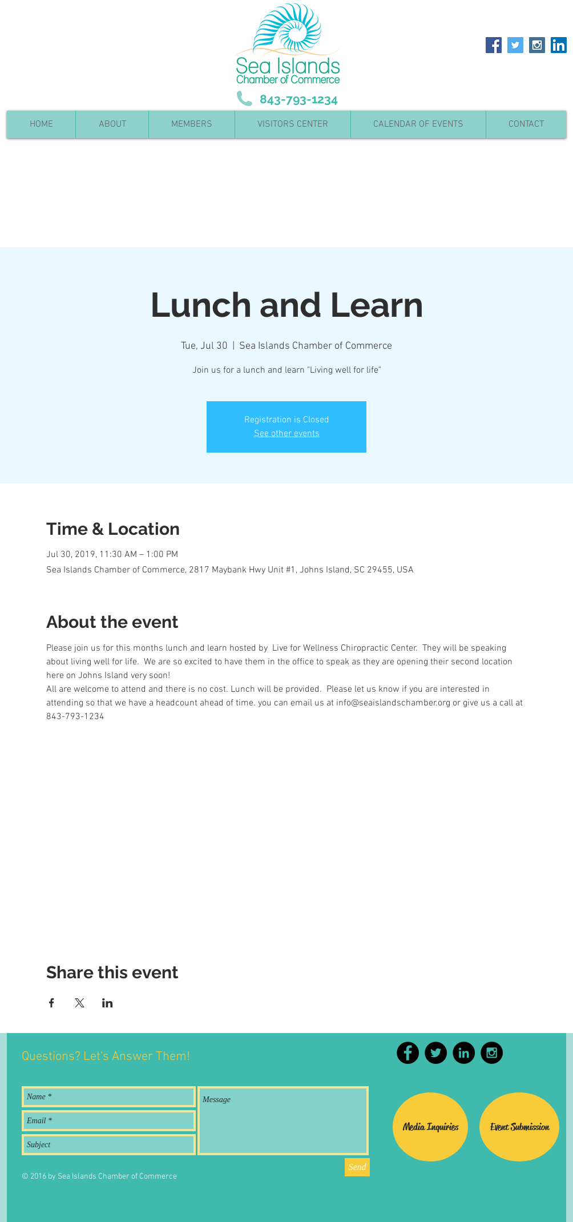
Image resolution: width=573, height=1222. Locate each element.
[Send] (357, 1167)
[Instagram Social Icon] (537, 45)
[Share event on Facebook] (51, 1002)
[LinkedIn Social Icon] (559, 45)
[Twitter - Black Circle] (436, 1053)
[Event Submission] (519, 1126)
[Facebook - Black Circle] (408, 1053)
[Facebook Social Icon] (494, 45)
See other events (287, 433)
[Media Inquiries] (430, 1126)
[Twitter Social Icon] (515, 45)
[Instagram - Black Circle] (492, 1053)
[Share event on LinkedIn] (107, 1002)
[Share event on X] (79, 1002)
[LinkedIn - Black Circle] (464, 1053)
